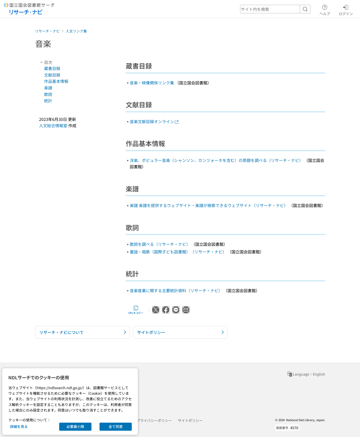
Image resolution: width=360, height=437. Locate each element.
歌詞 (48, 94)
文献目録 (52, 75)
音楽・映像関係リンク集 (152, 83)
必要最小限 (75, 426)
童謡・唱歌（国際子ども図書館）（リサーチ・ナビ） (178, 252)
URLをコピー (135, 310)
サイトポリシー (190, 420)
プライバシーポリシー (154, 420)
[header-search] (275, 9)
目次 (45, 62)
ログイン (346, 9)
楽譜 (48, 88)
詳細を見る (19, 426)
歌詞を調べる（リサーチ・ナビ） (160, 244)
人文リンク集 (76, 30)
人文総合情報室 (53, 125)
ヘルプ (324, 9)
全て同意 (116, 426)
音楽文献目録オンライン (154, 121)
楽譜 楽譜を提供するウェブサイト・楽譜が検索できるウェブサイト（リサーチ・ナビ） (209, 205)
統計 (48, 100)
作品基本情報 (56, 81)
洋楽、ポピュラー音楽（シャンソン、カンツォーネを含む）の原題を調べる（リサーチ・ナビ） (216, 160)
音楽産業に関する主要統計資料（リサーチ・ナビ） (176, 290)
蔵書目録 (52, 68)
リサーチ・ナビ (47, 30)
